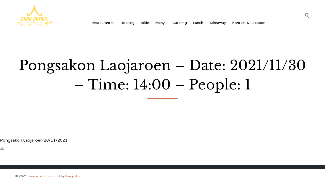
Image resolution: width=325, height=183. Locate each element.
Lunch (198, 23)
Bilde (145, 23)
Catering (179, 23)
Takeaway (217, 23)
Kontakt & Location (248, 23)
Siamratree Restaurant (44, 176)
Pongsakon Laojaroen (21, 140)
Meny (160, 23)
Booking (128, 23)
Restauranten (103, 23)
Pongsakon (73, 176)
